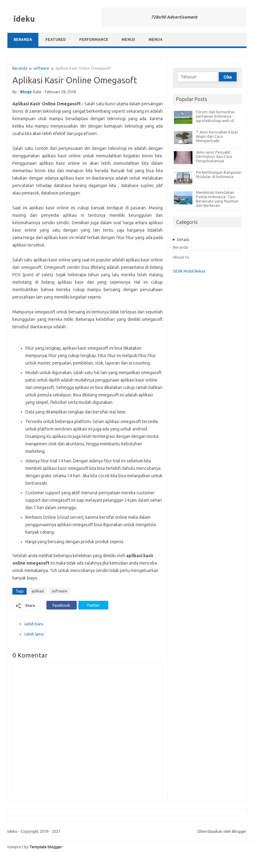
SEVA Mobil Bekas (189, 271)
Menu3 (128, 39)
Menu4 (155, 39)
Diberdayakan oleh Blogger (222, 831)
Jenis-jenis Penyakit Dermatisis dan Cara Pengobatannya (214, 156)
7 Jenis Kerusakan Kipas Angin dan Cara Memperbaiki (217, 136)
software (41, 68)
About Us (181, 257)
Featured (55, 39)
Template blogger (45, 847)
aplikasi (37, 591)
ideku (24, 18)
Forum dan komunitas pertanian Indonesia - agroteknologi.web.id (215, 116)
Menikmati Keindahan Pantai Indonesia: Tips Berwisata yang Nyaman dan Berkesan (217, 199)
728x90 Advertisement (174, 17)
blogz (26, 92)
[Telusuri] (197, 77)
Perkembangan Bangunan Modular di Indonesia (218, 174)
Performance (93, 39)
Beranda (23, 39)
